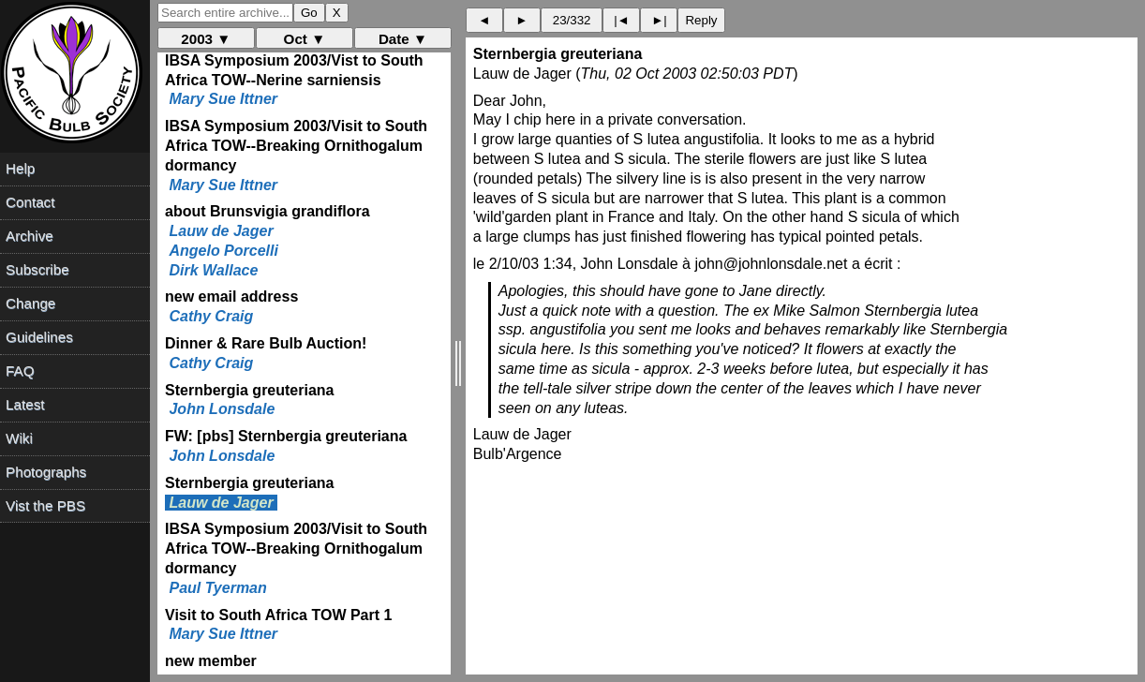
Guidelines (39, 337)
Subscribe (37, 269)
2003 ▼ (205, 39)
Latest (25, 404)
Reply (701, 20)
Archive (29, 236)
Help (20, 168)
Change (30, 303)
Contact (30, 202)
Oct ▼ (305, 39)
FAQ (20, 370)
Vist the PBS (45, 505)
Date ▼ (403, 39)
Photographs (46, 472)
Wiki (19, 438)
